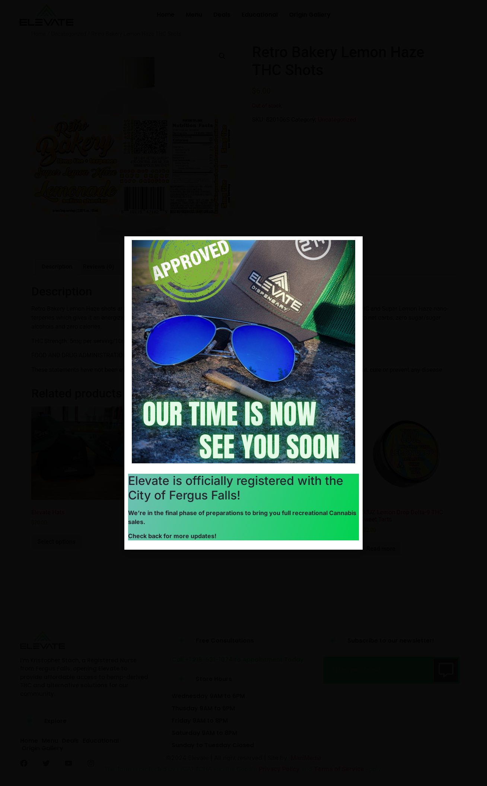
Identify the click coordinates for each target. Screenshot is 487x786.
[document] (243, 393)
